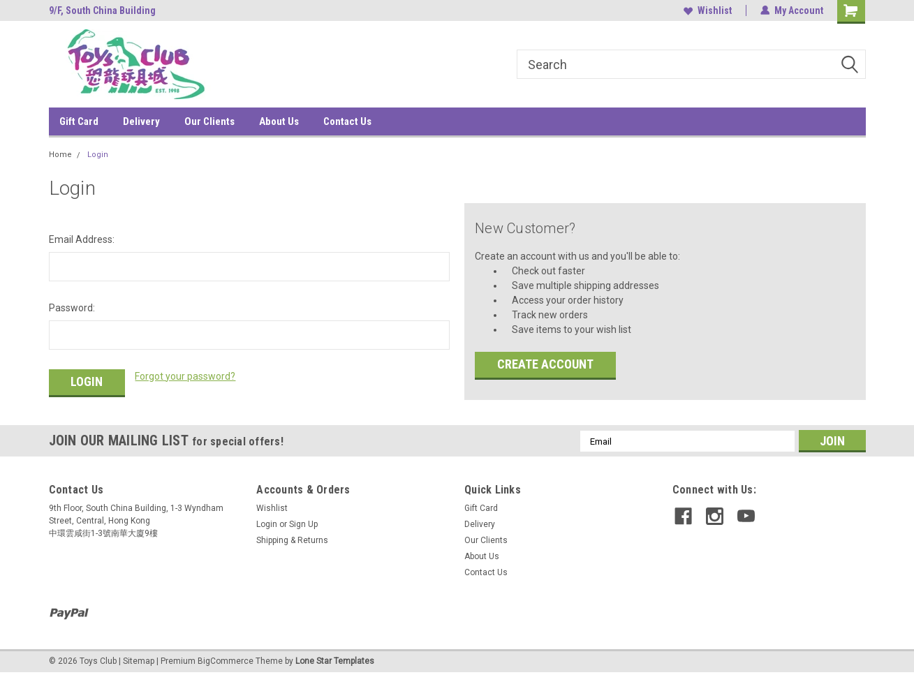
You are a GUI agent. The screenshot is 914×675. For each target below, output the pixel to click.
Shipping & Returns (292, 540)
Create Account (545, 364)
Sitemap (138, 661)
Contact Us (347, 121)
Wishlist (708, 10)
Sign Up (303, 524)
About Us (279, 121)
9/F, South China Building (102, 10)
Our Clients (209, 121)
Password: (72, 307)
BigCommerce (225, 661)
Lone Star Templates (334, 661)
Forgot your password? (185, 376)
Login (97, 154)
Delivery (141, 121)
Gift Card (78, 121)
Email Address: (82, 239)
